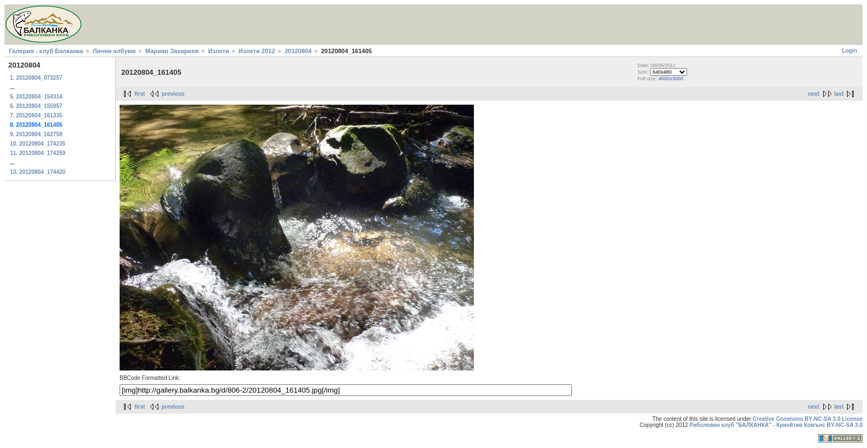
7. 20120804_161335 (36, 115)
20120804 (298, 51)
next (813, 94)
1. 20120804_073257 (36, 78)
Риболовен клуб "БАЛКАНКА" (730, 425)
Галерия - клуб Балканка (46, 51)
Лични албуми (114, 51)
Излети (218, 51)
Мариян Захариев (172, 51)
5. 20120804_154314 (36, 97)
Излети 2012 (257, 51)
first (140, 94)
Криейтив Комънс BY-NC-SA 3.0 (819, 425)
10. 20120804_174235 (37, 144)
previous (173, 94)
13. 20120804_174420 (37, 172)
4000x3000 (670, 78)
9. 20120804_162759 (36, 134)
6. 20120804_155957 (36, 106)
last (839, 94)
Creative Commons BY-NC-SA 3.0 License (807, 419)
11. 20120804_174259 (37, 153)
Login (849, 51)
